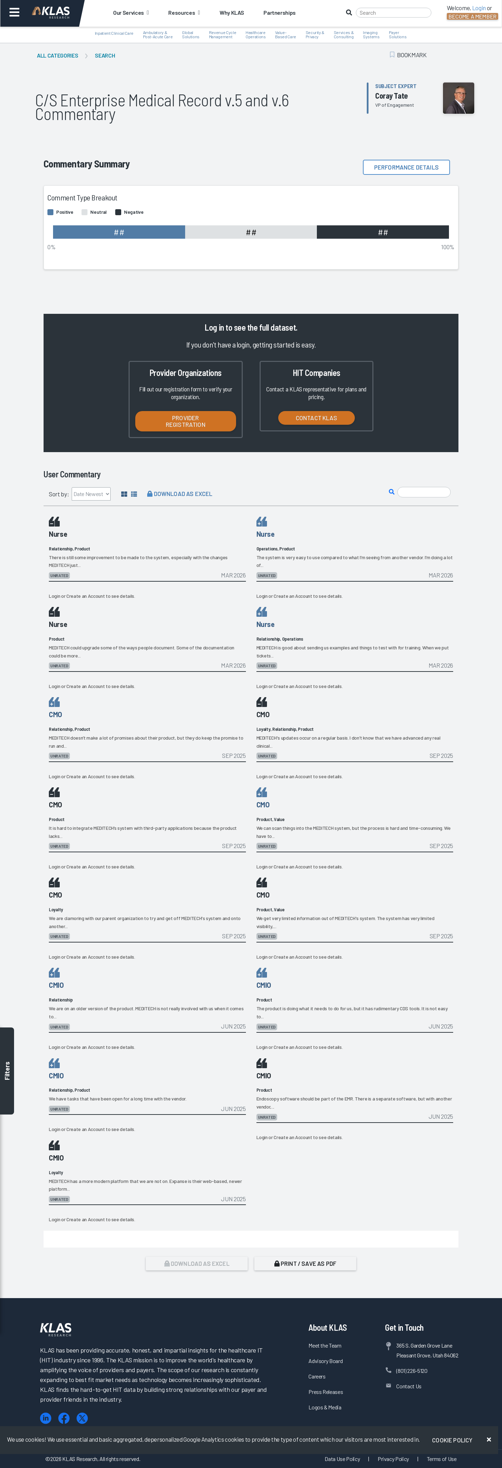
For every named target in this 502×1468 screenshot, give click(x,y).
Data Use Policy (342, 1458)
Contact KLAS (316, 417)
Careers (317, 1376)
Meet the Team (324, 1345)
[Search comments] (424, 492)
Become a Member (472, 16)
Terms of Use (442, 1458)
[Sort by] (91, 494)
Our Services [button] (131, 12)
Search (105, 55)
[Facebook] (64, 1418)
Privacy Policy (393, 1458)
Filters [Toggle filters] (7, 1071)
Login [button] (479, 7)
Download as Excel (179, 493)
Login (54, 596)
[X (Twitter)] (82, 1418)
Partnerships (279, 12)
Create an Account (85, 596)
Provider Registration (186, 421)
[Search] (393, 13)
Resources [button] (184, 12)
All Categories (57, 55)
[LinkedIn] (45, 1418)
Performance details (406, 167)
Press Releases (325, 1391)
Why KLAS (232, 12)
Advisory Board (325, 1360)
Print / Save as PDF (305, 1263)
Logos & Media (324, 1407)
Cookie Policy (452, 1439)
